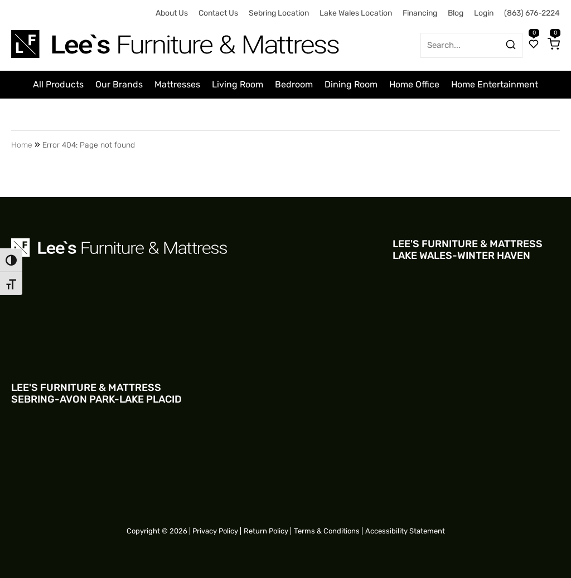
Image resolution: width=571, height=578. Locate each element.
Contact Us (218, 13)
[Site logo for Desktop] (176, 40)
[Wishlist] (533, 45)
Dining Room (351, 84)
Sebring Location (279, 13)
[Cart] (554, 45)
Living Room (237, 84)
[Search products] (511, 44)
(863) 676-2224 (532, 13)
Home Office (414, 84)
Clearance (308, 115)
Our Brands (119, 84)
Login (483, 13)
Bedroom (294, 84)
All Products (58, 84)
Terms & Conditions (327, 531)
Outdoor (258, 115)
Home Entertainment (494, 84)
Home (21, 145)
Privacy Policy (215, 531)
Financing (420, 13)
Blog (455, 13)
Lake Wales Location (356, 13)
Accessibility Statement (405, 531)
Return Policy (266, 531)
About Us (172, 13)
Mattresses (177, 84)
